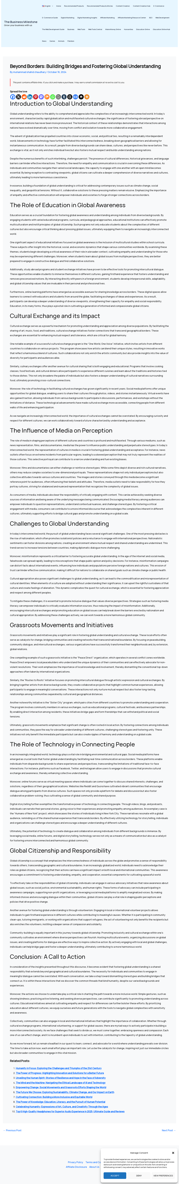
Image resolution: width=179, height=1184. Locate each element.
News (44, 41)
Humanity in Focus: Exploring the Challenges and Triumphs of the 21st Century (59, 1068)
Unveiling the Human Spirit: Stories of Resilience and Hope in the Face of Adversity (61, 1077)
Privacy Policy (75, 1162)
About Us (94, 1167)
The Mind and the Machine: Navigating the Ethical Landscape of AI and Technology (61, 1082)
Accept (115, 1175)
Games (52, 41)
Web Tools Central (95, 29)
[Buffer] (81, 96)
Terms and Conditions (97, 1162)
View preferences (163, 1175)
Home (58, 6)
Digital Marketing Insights (87, 18)
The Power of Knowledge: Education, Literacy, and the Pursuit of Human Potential (60, 1101)
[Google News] (75, 96)
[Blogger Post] (58, 96)
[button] (173, 1152)
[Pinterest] (35, 96)
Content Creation (123, 6)
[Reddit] (24, 96)
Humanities (128, 29)
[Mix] (47, 96)
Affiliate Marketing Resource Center (132, 18)
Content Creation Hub (141, 6)
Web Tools (81, 29)
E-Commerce (158, 6)
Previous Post (12, 1129)
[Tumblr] (64, 96)
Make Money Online (113, 29)
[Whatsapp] (52, 96)
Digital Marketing (67, 18)
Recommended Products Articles (100, 6)
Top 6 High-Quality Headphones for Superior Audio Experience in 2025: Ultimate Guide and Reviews (70, 1110)
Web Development (162, 18)
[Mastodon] (41, 96)
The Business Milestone (20, 22)
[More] (86, 96)
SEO (150, 18)
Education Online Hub (161, 29)
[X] (18, 96)
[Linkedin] (29, 96)
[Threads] (69, 96)
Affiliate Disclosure (76, 1167)
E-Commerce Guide (50, 18)
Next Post (169, 1129)
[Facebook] (12, 96)
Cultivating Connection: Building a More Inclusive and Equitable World (54, 1096)
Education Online (143, 29)
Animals (61, 41)
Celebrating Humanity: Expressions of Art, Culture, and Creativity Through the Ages (62, 1105)
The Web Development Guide (53, 29)
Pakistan (71, 41)
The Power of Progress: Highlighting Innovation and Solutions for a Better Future (60, 1073)
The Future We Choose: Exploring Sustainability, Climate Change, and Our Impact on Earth (65, 1091)
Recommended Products (74, 6)
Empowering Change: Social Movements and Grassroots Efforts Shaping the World (61, 1087)
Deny (139, 1175)
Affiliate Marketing (107, 18)
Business (71, 29)
